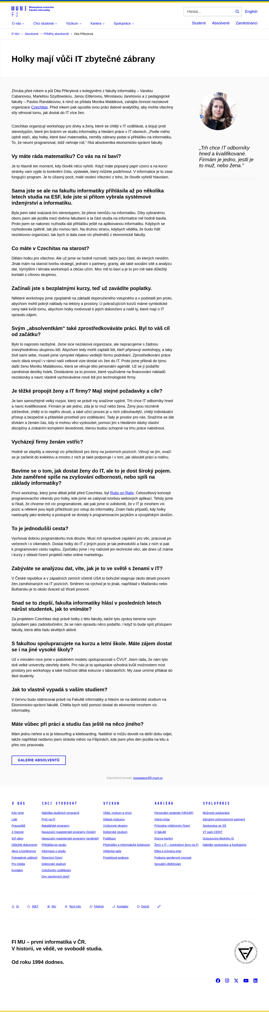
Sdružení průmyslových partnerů (224, 819)
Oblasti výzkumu (114, 819)
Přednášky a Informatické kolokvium (126, 844)
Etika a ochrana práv (167, 851)
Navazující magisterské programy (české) (69, 832)
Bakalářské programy (55, 825)
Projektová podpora (115, 857)
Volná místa (162, 819)
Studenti (199, 23)
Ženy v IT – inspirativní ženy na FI (176, 844)
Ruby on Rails (122, 493)
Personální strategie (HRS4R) (173, 813)
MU (51, 906)
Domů (143, 906)
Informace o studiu (54, 851)
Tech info (73, 906)
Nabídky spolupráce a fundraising (224, 844)
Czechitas (39, 107)
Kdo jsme (18, 813)
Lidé (14, 819)
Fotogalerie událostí (24, 857)
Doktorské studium (54, 864)
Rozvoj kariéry (163, 838)
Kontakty (17, 870)
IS (15, 906)
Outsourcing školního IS (218, 838)
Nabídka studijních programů (60, 813)
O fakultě (160, 832)
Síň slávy (18, 838)
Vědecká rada (112, 851)
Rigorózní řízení (52, 857)
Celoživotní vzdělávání (56, 870)
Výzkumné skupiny (115, 825)
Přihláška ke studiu (54, 844)
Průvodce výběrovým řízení (172, 825)
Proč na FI (48, 819)
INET (33, 906)
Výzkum (111, 803)
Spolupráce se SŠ (214, 825)
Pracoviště (18, 825)
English (251, 11)
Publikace (109, 838)
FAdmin (97, 906)
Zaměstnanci (246, 23)
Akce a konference (24, 851)
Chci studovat (59, 803)
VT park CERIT (213, 832)
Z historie (18, 832)
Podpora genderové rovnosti (172, 857)
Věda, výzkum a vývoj (117, 813)
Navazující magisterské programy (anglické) (70, 838)
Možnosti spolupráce (216, 813)
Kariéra (163, 803)
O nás (18, 803)
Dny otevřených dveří (55, 876)
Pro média (18, 864)
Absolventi (220, 23)
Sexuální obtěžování (167, 864)
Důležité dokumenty (24, 844)
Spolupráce (216, 803)
